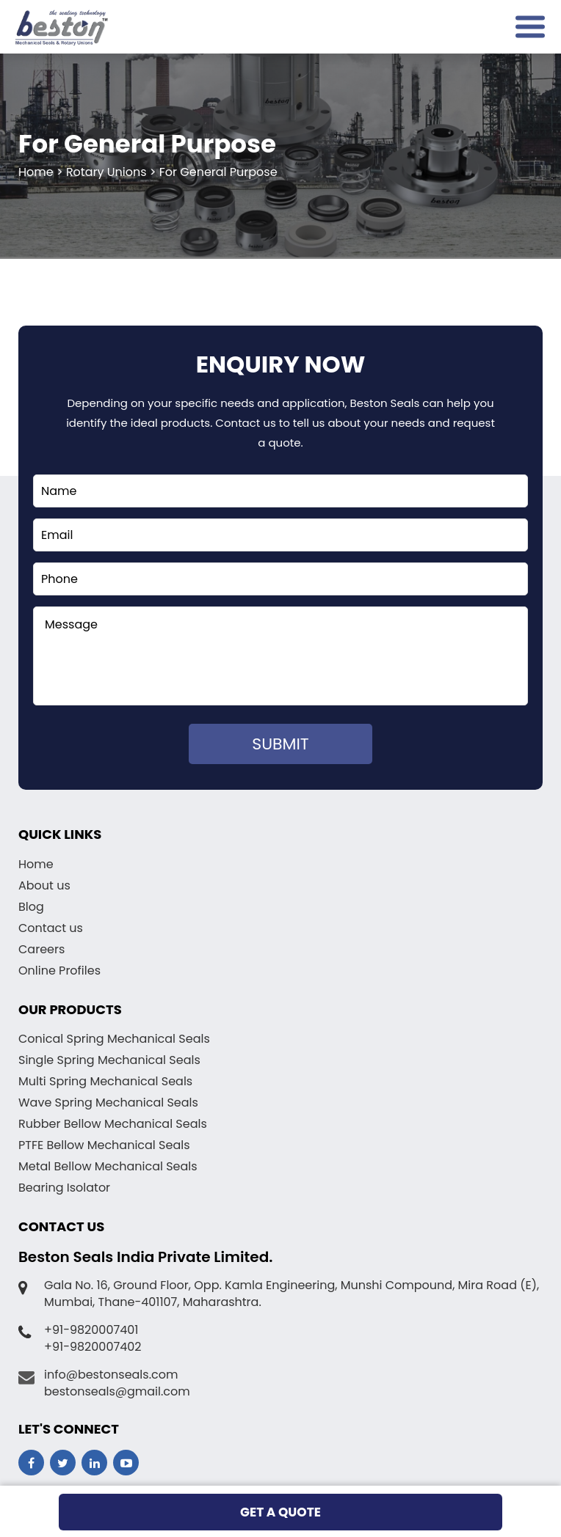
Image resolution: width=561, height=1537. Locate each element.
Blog (31, 906)
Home (36, 864)
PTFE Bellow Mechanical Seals (104, 1145)
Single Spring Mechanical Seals (109, 1060)
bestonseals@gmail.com (117, 1391)
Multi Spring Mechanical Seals (105, 1081)
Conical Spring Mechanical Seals (114, 1038)
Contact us (50, 928)
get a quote (280, 1512)
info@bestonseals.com (111, 1374)
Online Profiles (59, 970)
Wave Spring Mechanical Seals (108, 1102)
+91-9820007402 (93, 1346)
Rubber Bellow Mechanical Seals (112, 1123)
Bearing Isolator (64, 1187)
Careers (41, 949)
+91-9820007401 (91, 1329)
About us (44, 885)
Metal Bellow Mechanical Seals (108, 1166)
